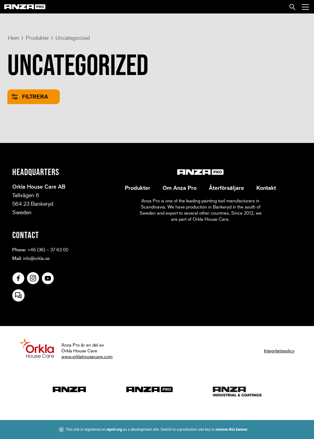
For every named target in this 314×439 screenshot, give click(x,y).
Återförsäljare (226, 187)
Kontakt (266, 187)
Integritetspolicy (279, 350)
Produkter (37, 37)
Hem (13, 37)
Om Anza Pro (180, 187)
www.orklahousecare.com (87, 356)
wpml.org (114, 429)
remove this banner (231, 429)
